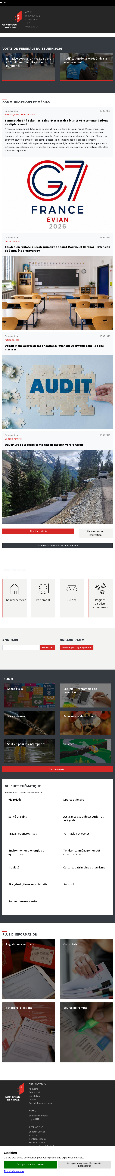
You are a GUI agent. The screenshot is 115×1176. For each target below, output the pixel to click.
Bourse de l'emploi (38, 1115)
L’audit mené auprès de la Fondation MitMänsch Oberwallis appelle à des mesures (54, 347)
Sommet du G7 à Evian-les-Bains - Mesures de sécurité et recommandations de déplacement (56, 122)
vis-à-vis (33, 1135)
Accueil (29, 12)
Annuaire (33, 1088)
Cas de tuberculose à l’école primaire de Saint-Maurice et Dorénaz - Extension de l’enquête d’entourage (57, 249)
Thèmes (29, 23)
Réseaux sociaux (37, 1142)
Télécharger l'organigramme (76, 647)
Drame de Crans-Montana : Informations (57, 545)
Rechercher (47, 647)
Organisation (32, 15)
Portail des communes (40, 1103)
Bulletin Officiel (37, 1131)
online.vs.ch (31, 26)
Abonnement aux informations (96, 533)
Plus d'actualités (38, 531)
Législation (34, 1096)
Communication (33, 19)
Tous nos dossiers (57, 769)
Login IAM (34, 1119)
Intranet (33, 1099)
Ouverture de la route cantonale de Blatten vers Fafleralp (44, 445)
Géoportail (34, 1092)
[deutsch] (5, 2)
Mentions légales (37, 1138)
